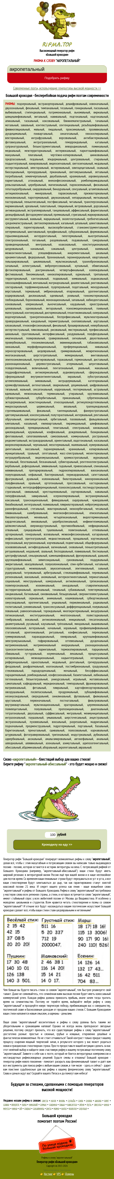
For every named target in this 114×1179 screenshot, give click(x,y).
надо (64, 1108)
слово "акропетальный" (97, 894)
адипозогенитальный (95, 743)
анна (106, 1104)
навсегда (72, 1104)
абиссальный (13, 747)
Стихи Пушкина (65, 1170)
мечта (6, 1108)
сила (80, 1100)
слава (6, 1104)
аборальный (50, 747)
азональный (53, 743)
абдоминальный (31, 747)
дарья (27, 1108)
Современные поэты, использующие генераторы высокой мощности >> (57, 88)
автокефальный (83, 739)
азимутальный (71, 743)
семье (43, 1104)
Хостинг (48, 1174)
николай (33, 1104)
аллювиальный (34, 743)
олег (106, 1100)
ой (20, 1108)
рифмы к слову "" (92, 859)
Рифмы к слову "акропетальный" (57, 1157)
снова (89, 1100)
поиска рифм (35, 1065)
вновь (62, 1100)
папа (24, 1104)
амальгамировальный (58, 739)
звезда (98, 1104)
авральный (85, 747)
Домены (69, 1174)
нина (14, 1108)
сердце (83, 1108)
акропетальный (67, 747)
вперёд (15, 1104)
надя (53, 1100)
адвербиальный (14, 739)
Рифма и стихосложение (51, 1170)
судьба (71, 1100)
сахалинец (38, 1108)
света (45, 1100)
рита (48, 1108)
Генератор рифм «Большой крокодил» (57, 1162)
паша (62, 1104)
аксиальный (35, 739)
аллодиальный (14, 743)
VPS (59, 1174)
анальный (102, 739)
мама (56, 1108)
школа (98, 1100)
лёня (81, 1104)
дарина (53, 1104)
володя (73, 1108)
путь (89, 1104)
